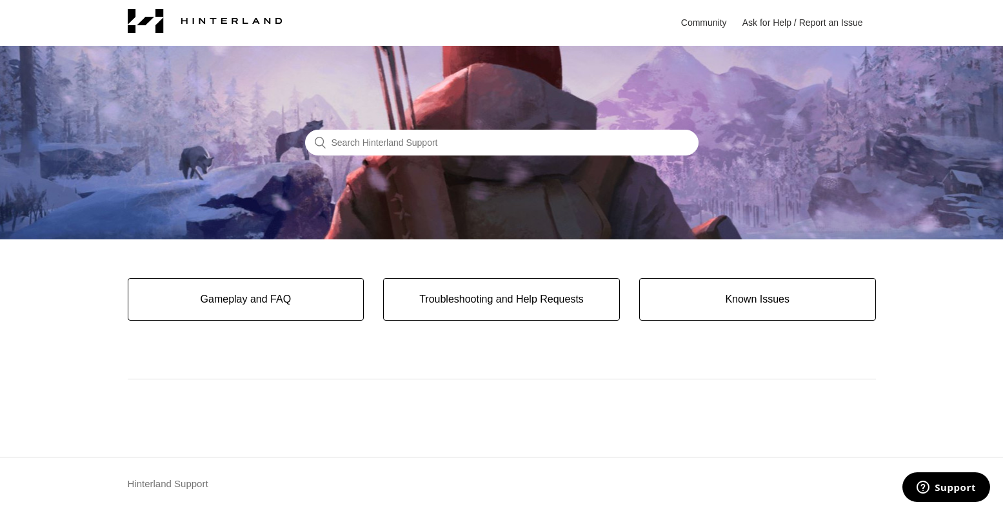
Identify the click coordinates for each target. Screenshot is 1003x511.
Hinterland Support (168, 483)
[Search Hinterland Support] (502, 142)
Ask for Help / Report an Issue (802, 22)
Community (704, 22)
